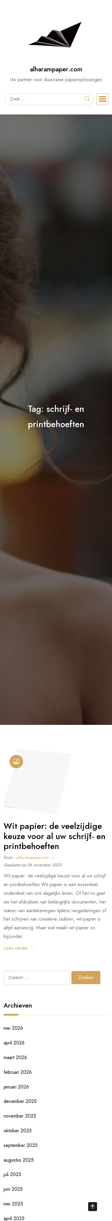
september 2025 (21, 1145)
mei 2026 (13, 1028)
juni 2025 (13, 1189)
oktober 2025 (18, 1130)
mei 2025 (13, 1203)
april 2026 (14, 1042)
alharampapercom (32, 857)
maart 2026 (15, 1057)
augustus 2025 (19, 1160)
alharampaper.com (56, 69)
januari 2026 (16, 1086)
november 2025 (20, 1115)
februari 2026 (18, 1072)
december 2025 (20, 1101)
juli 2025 (12, 1174)
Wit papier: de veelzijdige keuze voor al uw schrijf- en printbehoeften (54, 836)
